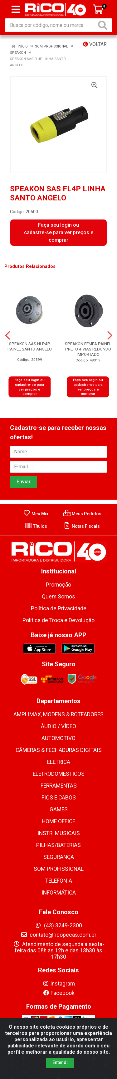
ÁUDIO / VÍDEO (58, 726)
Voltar (95, 44)
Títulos (36, 526)
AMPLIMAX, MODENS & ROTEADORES (58, 714)
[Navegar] (7, 335)
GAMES (59, 809)
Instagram (58, 984)
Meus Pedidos (82, 513)
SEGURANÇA (58, 857)
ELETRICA (58, 762)
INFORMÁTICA (58, 893)
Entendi (60, 1062)
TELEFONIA (58, 881)
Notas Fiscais (81, 526)
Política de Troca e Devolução (58, 620)
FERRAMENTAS (59, 786)
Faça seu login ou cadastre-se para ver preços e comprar (58, 232)
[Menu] (15, 9)
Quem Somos (58, 596)
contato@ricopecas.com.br (58, 935)
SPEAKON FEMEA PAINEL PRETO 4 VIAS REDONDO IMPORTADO (88, 349)
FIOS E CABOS (58, 797)
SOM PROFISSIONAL (59, 869)
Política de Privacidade (58, 608)
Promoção (58, 585)
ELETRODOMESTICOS (59, 774)
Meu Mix (35, 513)
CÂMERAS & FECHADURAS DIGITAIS (59, 750)
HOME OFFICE (58, 821)
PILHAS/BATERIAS (58, 845)
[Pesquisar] (104, 25)
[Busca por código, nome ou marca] (50, 25)
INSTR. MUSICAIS (58, 833)
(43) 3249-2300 (58, 925)
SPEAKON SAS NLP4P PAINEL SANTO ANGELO (29, 346)
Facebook (59, 993)
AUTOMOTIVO (58, 738)
